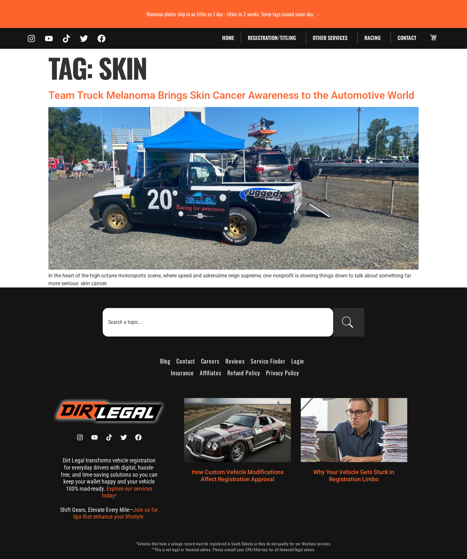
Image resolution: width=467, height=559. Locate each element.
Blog (165, 361)
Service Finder (268, 361)
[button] (433, 37)
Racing (374, 38)
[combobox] (218, 322)
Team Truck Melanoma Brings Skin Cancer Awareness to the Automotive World (231, 95)
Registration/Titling (273, 38)
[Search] (348, 322)
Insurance (182, 372)
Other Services (332, 38)
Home (228, 38)
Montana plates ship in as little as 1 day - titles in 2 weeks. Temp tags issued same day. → (233, 14)
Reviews (235, 361)
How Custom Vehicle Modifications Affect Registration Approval (238, 476)
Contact (407, 38)
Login (297, 361)
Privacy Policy (282, 372)
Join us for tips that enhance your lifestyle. (115, 513)
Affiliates (210, 372)
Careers (210, 361)
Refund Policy (243, 372)
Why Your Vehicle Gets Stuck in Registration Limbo (353, 476)
